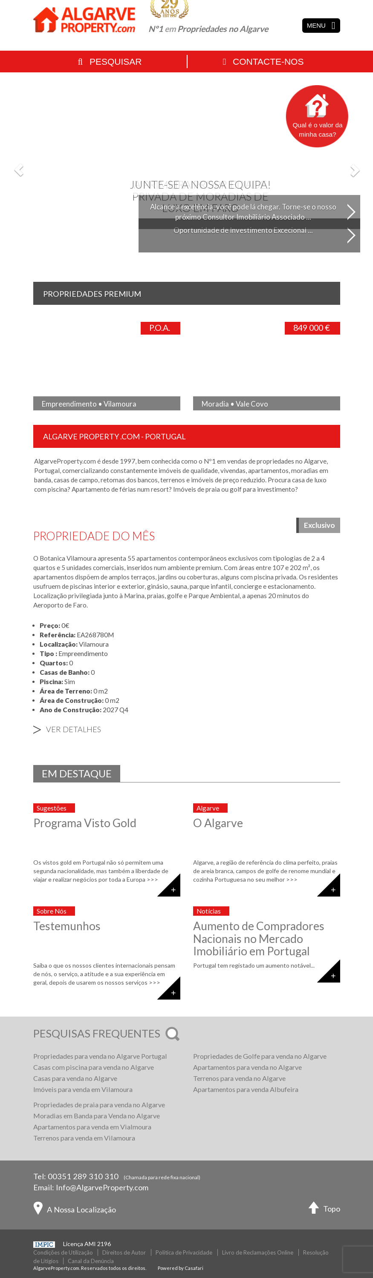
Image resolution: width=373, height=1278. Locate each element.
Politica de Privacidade (184, 1252)
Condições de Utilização (63, 1252)
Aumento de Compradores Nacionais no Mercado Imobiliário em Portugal (258, 938)
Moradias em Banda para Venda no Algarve (96, 1116)
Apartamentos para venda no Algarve (247, 1067)
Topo (324, 1209)
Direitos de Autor (124, 1252)
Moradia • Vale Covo (235, 403)
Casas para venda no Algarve (75, 1078)
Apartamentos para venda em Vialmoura (92, 1127)
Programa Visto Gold (84, 823)
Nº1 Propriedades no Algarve (208, 29)
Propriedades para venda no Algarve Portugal (100, 1056)
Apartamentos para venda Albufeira (245, 1089)
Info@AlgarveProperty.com (102, 1187)
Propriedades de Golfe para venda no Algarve (260, 1056)
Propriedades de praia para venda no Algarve (99, 1104)
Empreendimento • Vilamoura (89, 403)
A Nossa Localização (74, 1210)
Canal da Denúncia (91, 1261)
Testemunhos (67, 926)
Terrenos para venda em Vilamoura (84, 1138)
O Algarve (218, 823)
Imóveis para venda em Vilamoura (83, 1089)
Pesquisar (110, 61)
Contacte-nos (263, 61)
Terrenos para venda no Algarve (239, 1078)
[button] (19, 169)
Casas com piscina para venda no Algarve (93, 1067)
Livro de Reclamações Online (257, 1252)
